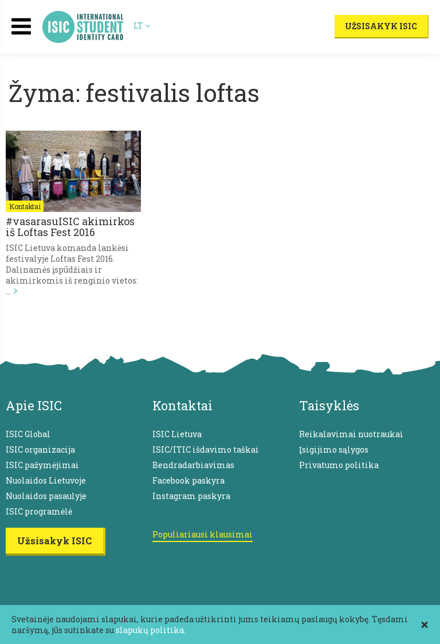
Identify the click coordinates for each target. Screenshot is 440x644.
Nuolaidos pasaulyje (46, 495)
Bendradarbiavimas (193, 465)
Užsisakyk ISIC (381, 26)
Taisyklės (329, 405)
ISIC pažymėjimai (42, 465)
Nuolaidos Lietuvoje (46, 480)
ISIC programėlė (39, 511)
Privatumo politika (339, 465)
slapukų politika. (151, 630)
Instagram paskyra (191, 495)
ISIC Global (28, 434)
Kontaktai (24, 206)
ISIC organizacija (40, 449)
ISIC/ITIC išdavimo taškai (205, 449)
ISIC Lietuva (177, 434)
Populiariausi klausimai (202, 534)
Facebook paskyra (188, 480)
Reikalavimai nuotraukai (351, 434)
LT (141, 25)
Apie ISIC (34, 405)
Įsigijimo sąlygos (333, 449)
